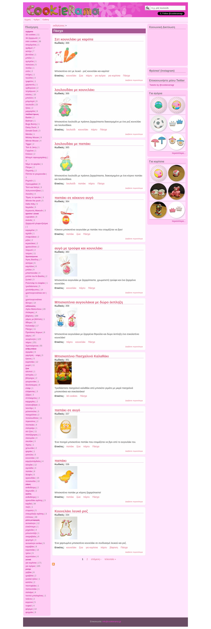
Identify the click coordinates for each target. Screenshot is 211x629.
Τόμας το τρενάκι (33, 197)
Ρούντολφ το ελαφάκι (35, 283)
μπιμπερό (30, 101)
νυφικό (29, 606)
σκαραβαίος (31, 536)
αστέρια (29, 263)
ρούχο (28, 569)
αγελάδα (29, 468)
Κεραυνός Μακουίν (34, 210)
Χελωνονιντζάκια (33, 190)
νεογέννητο (31, 339)
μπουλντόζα (31, 533)
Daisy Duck (31, 127)
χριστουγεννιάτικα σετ (35, 293)
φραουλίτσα (31, 247)
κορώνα (29, 602)
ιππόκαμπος (31, 398)
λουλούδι (30, 104)
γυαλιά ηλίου (31, 579)
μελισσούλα (31, 411)
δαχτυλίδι (30, 491)
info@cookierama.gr (111, 621)
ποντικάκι (30, 425)
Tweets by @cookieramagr (162, 85)
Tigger (28, 144)
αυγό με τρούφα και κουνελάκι (78, 248)
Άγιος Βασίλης (32, 259)
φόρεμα (29, 609)
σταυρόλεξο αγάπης (35, 514)
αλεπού (29, 371)
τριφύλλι (29, 81)
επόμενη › (96, 559)
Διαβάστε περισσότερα (134, 80)
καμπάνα (30, 266)
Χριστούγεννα (32, 256)
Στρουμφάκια (31, 184)
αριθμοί (29, 48)
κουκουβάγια (31, 405)
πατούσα (30, 65)
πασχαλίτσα (31, 415)
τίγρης (28, 445)
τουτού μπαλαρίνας (34, 596)
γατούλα (29, 455)
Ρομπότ (29, 181)
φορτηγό (29, 540)
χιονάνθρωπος (32, 290)
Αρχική (27, 19)
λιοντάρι (29, 408)
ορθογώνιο (30, 88)
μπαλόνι (29, 98)
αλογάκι (29, 465)
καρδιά (29, 504)
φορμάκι (29, 612)
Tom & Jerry (31, 147)
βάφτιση (29, 316)
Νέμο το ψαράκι (33, 164)
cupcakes (30, 217)
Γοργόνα (29, 151)
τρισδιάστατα (31, 286)
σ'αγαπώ (30, 510)
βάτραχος (30, 378)
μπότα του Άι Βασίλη (35, 276)
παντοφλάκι (31, 586)
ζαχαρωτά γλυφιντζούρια (37, 223)
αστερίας (30, 375)
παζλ (28, 507)
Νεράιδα (29, 207)
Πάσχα (29, 329)
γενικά (28, 560)
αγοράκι (29, 352)
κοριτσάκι (30, 362)
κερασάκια (30, 243)
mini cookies (31, 41)
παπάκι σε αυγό (67, 410)
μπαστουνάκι (31, 273)
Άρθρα (36, 19)
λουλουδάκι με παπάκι (72, 144)
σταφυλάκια (31, 237)
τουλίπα (29, 78)
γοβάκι (29, 572)
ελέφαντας (30, 391)
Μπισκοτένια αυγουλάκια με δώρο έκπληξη (89, 302)
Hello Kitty (30, 204)
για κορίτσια (31, 563)
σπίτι (28, 71)
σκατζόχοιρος (32, 435)
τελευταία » (110, 559)
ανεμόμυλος (31, 45)
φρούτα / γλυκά (32, 214)
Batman (29, 121)
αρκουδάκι (30, 478)
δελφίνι (29, 475)
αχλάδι (29, 233)
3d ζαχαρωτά (31, 38)
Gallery (45, 19)
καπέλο (29, 582)
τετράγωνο (30, 91)
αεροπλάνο (31, 556)
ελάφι (28, 388)
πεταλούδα (31, 481)
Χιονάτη (29, 194)
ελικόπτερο (31, 527)
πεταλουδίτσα (32, 418)
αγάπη (28, 494)
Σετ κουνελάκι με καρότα (74, 39)
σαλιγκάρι (30, 428)
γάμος (28, 336)
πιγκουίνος (30, 421)
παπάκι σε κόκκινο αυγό (74, 198)
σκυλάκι (29, 441)
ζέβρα (28, 395)
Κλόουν (29, 154)
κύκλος (29, 94)
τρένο (28, 553)
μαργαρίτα (30, 111)
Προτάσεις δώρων (34, 332)
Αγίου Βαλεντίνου (34, 309)
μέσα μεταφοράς (33, 520)
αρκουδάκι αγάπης (34, 500)
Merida (29, 134)
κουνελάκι (30, 458)
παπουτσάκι (31, 589)
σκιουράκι (30, 438)
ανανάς (29, 220)
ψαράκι (29, 451)
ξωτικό (28, 279)
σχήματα (29, 32)
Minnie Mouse (32, 141)
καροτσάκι (30, 550)
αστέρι (28, 51)
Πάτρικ (29, 167)
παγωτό (29, 250)
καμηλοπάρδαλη (33, 461)
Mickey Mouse (32, 137)
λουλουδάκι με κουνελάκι (74, 90)
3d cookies (30, 35)
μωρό (28, 365)
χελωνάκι (30, 448)
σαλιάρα (29, 592)
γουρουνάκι (31, 381)
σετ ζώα (29, 431)
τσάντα (29, 599)
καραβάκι (30, 546)
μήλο (28, 240)
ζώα (27, 368)
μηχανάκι (30, 530)
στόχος (29, 74)
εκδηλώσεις (31, 306)
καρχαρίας (30, 401)
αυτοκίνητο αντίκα (34, 543)
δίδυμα (29, 322)
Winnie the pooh (33, 201)
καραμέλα (30, 230)
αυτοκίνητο (30, 523)
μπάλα (28, 58)
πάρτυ (28, 342)
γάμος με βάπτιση (34, 319)
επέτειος (29, 517)
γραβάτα (29, 576)
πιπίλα (28, 68)
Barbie (28, 117)
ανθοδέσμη (31, 487)
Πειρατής (30, 171)
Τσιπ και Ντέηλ (32, 187)
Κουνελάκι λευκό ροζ (71, 511)
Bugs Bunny (31, 124)
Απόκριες (30, 312)
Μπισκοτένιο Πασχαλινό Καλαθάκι (82, 356)
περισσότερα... (178, 153)
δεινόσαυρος (31, 385)
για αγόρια (30, 566)
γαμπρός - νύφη (33, 355)
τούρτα (29, 253)
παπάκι (29, 471)
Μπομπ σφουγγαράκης (36, 157)
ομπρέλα (30, 61)
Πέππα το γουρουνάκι (36, 174)
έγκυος (29, 358)
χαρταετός (30, 85)
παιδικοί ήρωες (32, 114)
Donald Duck (31, 131)
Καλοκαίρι (30, 326)
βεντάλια (29, 54)
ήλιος (28, 108)
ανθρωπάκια (31, 349)
